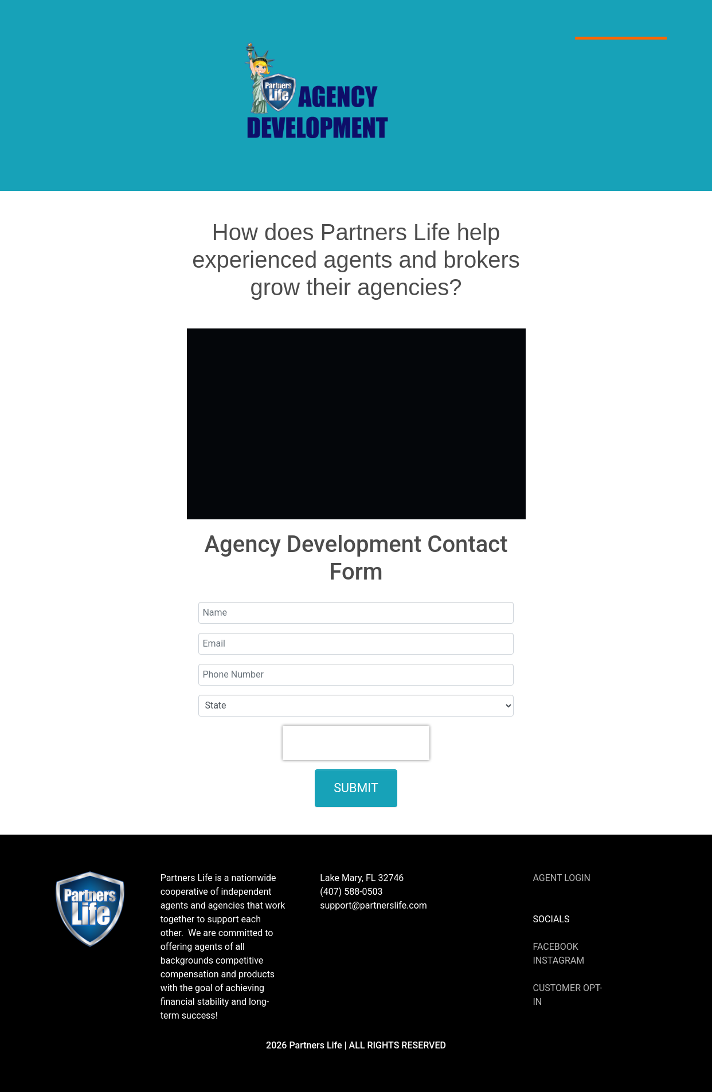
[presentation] (356, 743)
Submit (356, 788)
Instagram (558, 960)
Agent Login (561, 877)
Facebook (555, 946)
